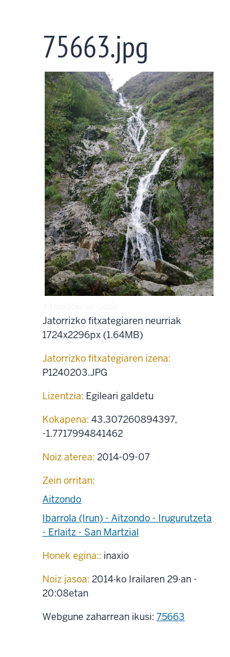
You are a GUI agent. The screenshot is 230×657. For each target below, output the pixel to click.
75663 (170, 617)
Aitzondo (61, 499)
